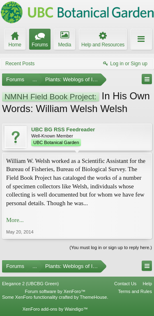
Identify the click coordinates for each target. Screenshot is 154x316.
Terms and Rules (135, 291)
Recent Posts (19, 63)
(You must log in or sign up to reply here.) (110, 247)
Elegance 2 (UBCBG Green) (30, 283)
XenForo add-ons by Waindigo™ (55, 309)
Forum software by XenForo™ (55, 291)
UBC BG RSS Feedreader (63, 129)
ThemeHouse (93, 297)
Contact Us (125, 283)
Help (147, 283)
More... (15, 220)
